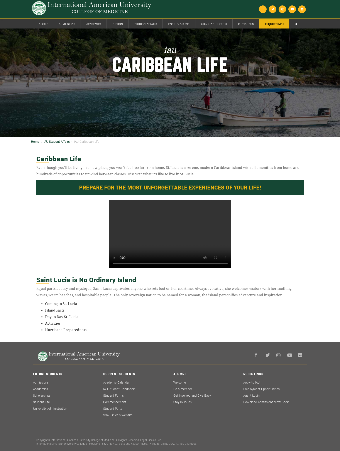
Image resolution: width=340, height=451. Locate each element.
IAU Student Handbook (119, 389)
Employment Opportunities (261, 389)
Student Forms (113, 395)
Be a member (182, 389)
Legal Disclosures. (151, 440)
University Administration (50, 409)
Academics (93, 24)
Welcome (179, 382)
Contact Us (246, 24)
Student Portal (113, 409)
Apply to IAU (251, 382)
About (43, 24)
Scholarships (42, 395)
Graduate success (214, 24)
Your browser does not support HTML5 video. (170, 234)
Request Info (274, 24)
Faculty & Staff (179, 24)
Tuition (117, 24)
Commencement (114, 402)
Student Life (41, 402)
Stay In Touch (182, 402)
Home (35, 142)
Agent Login (251, 395)
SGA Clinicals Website (118, 415)
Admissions (67, 24)
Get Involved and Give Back (192, 395)
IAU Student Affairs (57, 142)
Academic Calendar (116, 382)
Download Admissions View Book (266, 402)
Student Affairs (145, 24)
